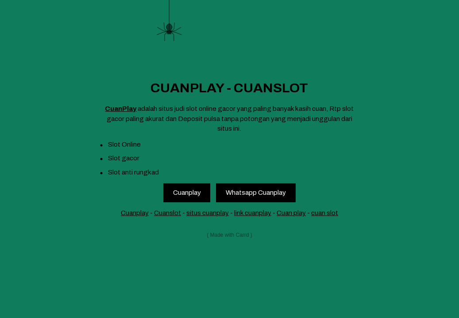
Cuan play (291, 212)
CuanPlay (120, 108)
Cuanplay (187, 192)
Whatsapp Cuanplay (256, 192)
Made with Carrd (229, 235)
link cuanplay (252, 212)
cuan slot (324, 212)
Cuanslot (167, 212)
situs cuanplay (207, 212)
